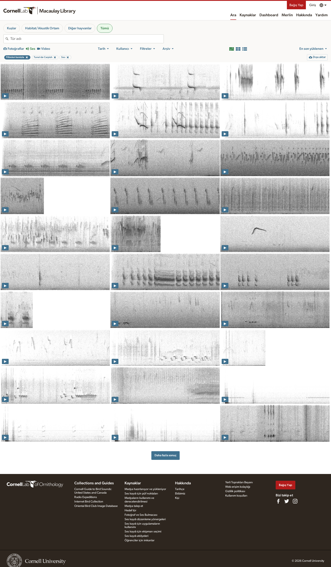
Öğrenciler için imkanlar (140, 540)
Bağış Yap (296, 5)
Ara (233, 15)
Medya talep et (134, 506)
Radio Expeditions (85, 497)
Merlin (287, 15)
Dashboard (268, 15)
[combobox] (87, 39)
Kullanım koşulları (236, 495)
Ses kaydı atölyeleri (136, 536)
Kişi (177, 498)
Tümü (104, 28)
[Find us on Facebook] (278, 501)
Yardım (321, 15)
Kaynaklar (248, 15)
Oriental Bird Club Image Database (96, 506)
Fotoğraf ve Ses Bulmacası (141, 514)
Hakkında (304, 15)
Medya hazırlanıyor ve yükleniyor (145, 489)
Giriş (312, 5)
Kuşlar (11, 28)
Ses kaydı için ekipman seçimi (143, 531)
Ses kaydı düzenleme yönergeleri (145, 519)
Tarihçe (179, 489)
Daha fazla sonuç (165, 455)
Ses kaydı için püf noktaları (141, 493)
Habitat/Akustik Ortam (42, 28)
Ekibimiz (180, 493)
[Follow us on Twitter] (286, 501)
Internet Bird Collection (88, 501)
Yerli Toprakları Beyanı (239, 482)
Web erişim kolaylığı (237, 486)
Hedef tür (130, 510)
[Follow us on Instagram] (295, 501)
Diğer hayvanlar (80, 28)
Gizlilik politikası (235, 491)
